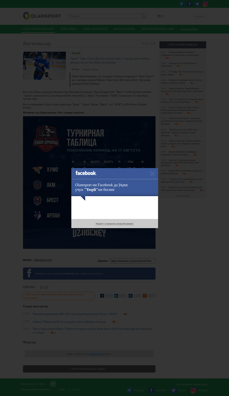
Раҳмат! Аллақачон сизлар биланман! (114, 223)
